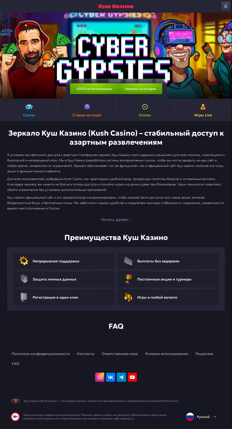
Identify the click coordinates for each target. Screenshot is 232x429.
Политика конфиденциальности (41, 353)
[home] (116, 6)
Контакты (85, 353)
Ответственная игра (120, 353)
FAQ (15, 363)
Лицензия (204, 353)
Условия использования (166, 353)
